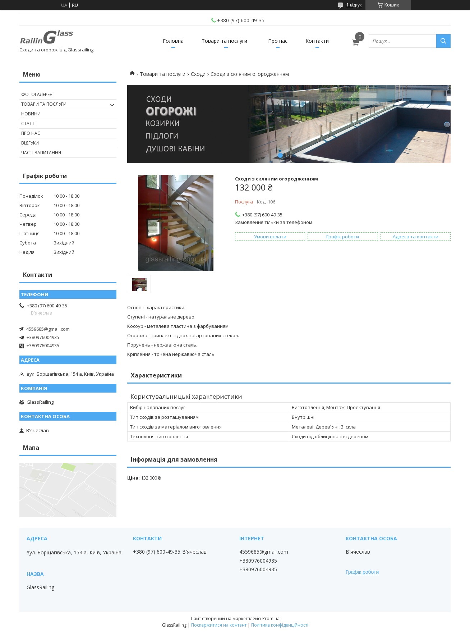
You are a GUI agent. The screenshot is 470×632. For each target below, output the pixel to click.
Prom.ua (271, 618)
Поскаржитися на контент (218, 625)
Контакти (317, 40)
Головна (173, 40)
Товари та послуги (224, 40)
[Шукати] (443, 41)
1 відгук (354, 5)
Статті (28, 123)
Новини (31, 114)
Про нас (277, 40)
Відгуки (30, 143)
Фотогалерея (36, 94)
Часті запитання (41, 153)
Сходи (198, 73)
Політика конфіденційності (279, 625)
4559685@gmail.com (48, 329)
